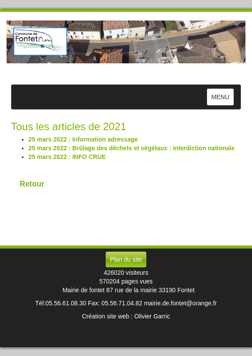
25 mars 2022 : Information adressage (83, 139)
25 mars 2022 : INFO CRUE (67, 156)
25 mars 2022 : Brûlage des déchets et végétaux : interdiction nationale (131, 148)
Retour (32, 184)
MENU (222, 99)
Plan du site (126, 259)
